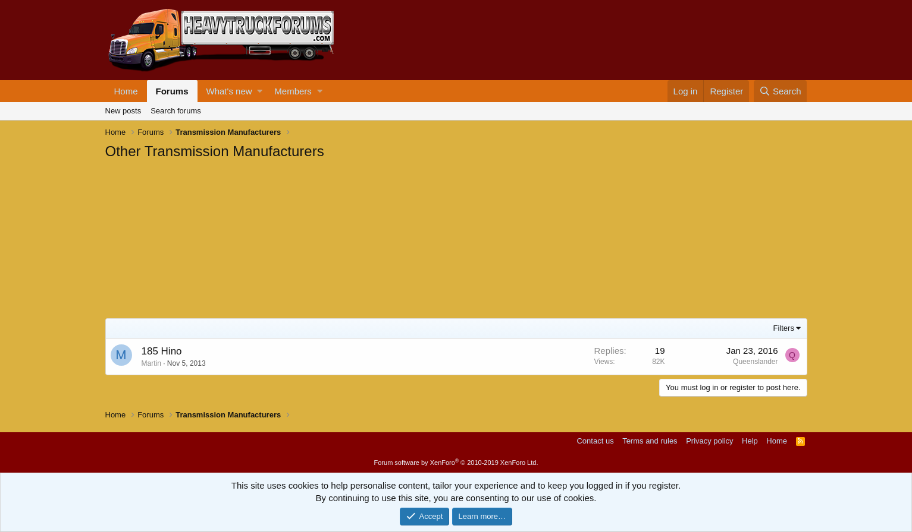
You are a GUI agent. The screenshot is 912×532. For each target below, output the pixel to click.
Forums (172, 91)
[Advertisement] (194, 241)
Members (293, 91)
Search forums (176, 110)
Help (750, 440)
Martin (151, 363)
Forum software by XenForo (456, 462)
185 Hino (162, 351)
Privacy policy (709, 440)
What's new (229, 91)
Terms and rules (649, 440)
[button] (259, 91)
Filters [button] (783, 328)
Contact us (594, 440)
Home (126, 91)
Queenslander (755, 361)
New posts (123, 110)
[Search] (780, 91)
